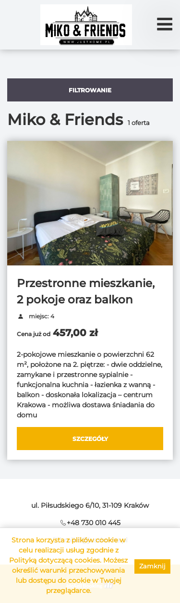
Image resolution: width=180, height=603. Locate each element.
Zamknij (152, 566)
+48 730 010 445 (93, 522)
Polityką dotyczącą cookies (54, 560)
